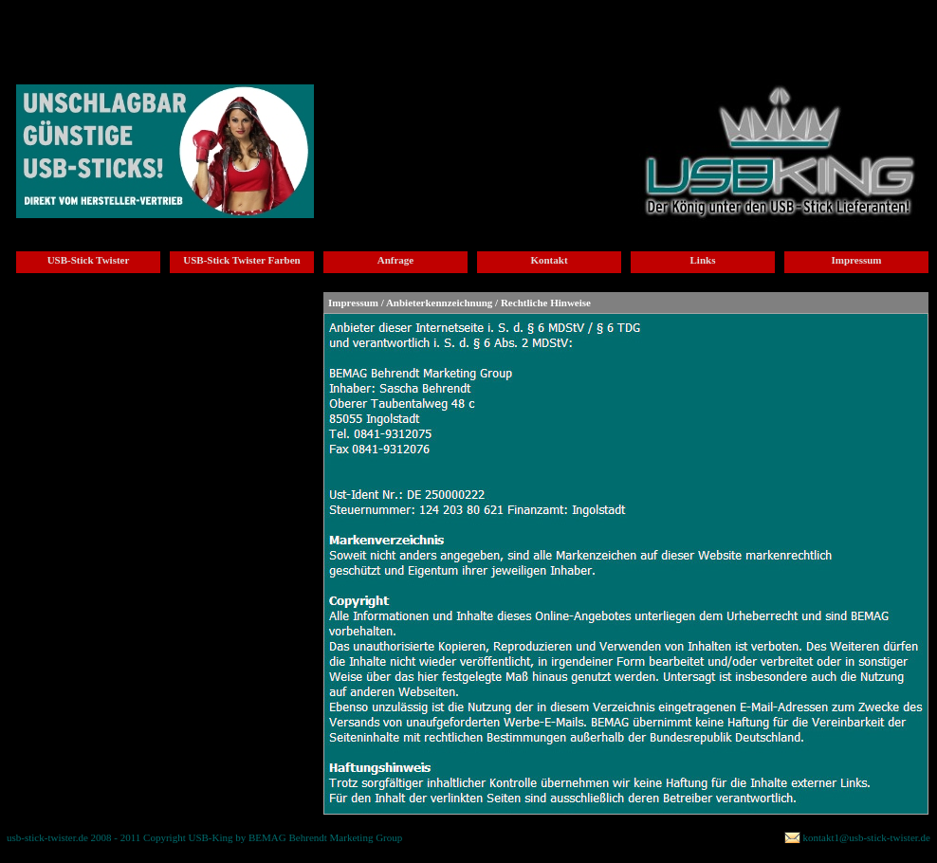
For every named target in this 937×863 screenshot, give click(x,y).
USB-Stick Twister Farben (241, 260)
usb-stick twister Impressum (613, 30)
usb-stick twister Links (512, 24)
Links (703, 260)
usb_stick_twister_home (60, 24)
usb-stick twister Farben (173, 24)
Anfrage (395, 260)
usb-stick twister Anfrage (289, 24)
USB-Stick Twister (88, 260)
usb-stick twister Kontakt (403, 24)
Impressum (857, 260)
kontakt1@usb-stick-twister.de (866, 837)
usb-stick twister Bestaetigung (726, 30)
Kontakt (548, 260)
